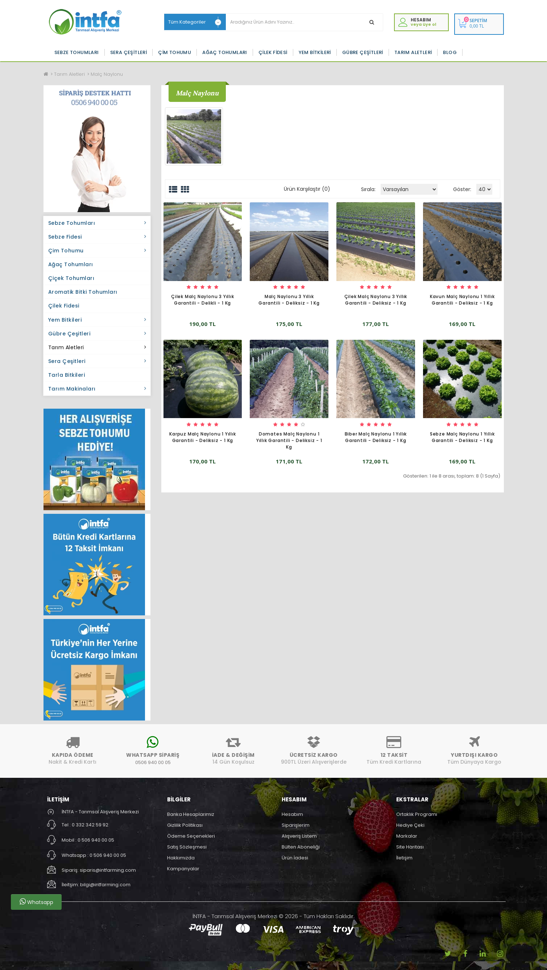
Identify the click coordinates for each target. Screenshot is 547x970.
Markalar (406, 836)
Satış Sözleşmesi (187, 846)
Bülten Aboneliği (301, 846)
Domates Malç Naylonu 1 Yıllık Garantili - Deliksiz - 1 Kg (289, 440)
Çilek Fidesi (272, 52)
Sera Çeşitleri (128, 52)
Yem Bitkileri (315, 52)
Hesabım (292, 814)
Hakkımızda (181, 857)
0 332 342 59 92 (90, 824)
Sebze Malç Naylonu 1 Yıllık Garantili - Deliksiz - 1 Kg (462, 437)
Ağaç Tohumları (224, 52)
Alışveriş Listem (299, 836)
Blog (450, 52)
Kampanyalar (183, 868)
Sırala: (368, 189)
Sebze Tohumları (76, 52)
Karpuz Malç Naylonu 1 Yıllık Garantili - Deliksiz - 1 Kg (202, 437)
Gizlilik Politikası (185, 825)
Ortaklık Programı (416, 814)
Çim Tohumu (174, 52)
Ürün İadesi (295, 857)
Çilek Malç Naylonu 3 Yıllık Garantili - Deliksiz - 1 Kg (375, 299)
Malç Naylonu (107, 74)
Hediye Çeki (410, 825)
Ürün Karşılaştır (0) (307, 189)
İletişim (404, 857)
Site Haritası (410, 846)
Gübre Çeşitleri (362, 52)
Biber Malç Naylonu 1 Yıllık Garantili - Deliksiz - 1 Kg (376, 437)
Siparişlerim (296, 825)
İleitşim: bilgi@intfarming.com (96, 884)
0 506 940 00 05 (96, 840)
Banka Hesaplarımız (190, 814)
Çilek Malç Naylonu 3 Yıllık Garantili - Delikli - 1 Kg (202, 299)
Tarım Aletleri (413, 52)
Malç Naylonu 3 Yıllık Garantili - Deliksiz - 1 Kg (289, 299)
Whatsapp (36, 902)
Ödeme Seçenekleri (191, 836)
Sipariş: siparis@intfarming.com (99, 870)
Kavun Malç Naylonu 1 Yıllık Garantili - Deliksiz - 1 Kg (462, 299)
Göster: (462, 189)
